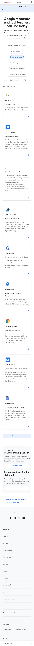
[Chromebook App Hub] (17, 334)
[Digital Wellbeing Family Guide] (17, 411)
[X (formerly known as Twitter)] (19, 518)
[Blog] (15, 518)
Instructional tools (17, 68)
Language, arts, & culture (17, 74)
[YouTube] (23, 518)
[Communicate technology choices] (17, 373)
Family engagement (17, 63)
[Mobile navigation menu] (2, 2)
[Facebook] (10, 518)
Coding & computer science (17, 46)
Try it (3, 9)
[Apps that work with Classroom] (17, 181)
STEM (25, 80)
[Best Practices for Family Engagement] (17, 296)
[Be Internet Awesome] (17, 222)
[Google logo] (6, 624)
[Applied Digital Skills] (17, 140)
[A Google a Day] (17, 105)
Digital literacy (17, 57)
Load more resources (17, 436)
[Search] (32, 2)
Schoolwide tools (12, 80)
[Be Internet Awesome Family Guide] (17, 260)
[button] (28, 116)
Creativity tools (17, 51)
